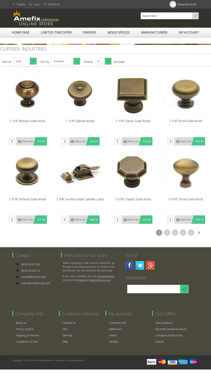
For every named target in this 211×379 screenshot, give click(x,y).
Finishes (89, 32)
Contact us (69, 323)
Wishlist (113, 341)
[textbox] (166, 15)
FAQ (65, 329)
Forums (82, 280)
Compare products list (169, 335)
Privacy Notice (24, 329)
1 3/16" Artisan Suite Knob (27, 199)
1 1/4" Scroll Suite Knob (185, 121)
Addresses (115, 329)
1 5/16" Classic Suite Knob (133, 199)
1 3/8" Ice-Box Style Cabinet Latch (80, 199)
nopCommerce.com (100, 280)
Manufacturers (154, 32)
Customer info (118, 323)
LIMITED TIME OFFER (56, 32)
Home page (20, 32)
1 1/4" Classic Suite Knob (133, 121)
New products (164, 323)
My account (189, 32)
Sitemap (67, 335)
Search (159, 341)
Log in (37, 4)
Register (21, 4)
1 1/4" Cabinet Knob (80, 121)
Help (65, 341)
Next (199, 233)
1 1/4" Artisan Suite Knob (27, 121)
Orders (113, 335)
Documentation (106, 276)
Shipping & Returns (27, 335)
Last (207, 233)
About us (21, 323)
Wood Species (119, 32)
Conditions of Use (27, 341)
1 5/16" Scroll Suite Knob (185, 199)
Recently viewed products (171, 329)
